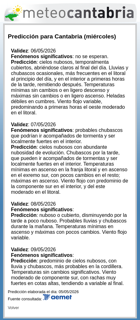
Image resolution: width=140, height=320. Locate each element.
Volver (13, 307)
